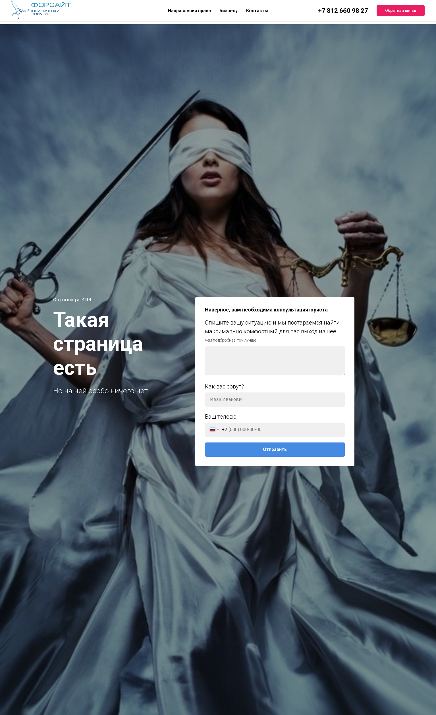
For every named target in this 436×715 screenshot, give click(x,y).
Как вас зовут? (224, 386)
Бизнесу (228, 10)
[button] (401, 10)
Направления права (189, 10)
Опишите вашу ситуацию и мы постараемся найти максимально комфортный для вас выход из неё (272, 327)
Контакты (257, 10)
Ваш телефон (222, 416)
